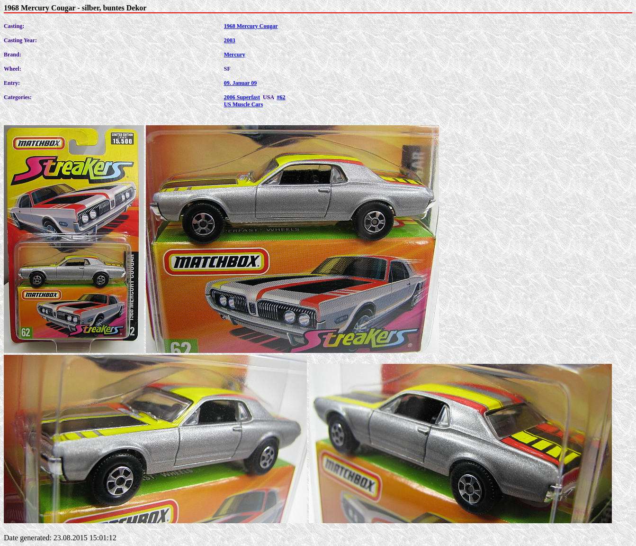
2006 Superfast (242, 97)
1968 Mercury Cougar (251, 26)
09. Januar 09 (240, 83)
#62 (281, 97)
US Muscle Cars (243, 104)
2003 (229, 40)
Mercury (234, 54)
